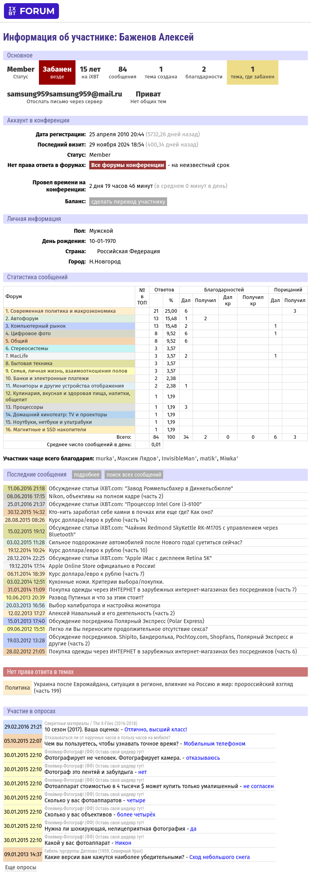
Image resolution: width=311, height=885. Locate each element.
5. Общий (17, 341)
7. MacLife (17, 356)
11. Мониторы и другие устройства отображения (65, 386)
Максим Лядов (137, 458)
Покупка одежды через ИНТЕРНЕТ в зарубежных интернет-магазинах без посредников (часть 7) (172, 589)
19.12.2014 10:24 (26, 550)
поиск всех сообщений (134, 474)
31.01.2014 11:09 (26, 589)
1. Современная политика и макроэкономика (61, 311)
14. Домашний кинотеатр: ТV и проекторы (56, 415)
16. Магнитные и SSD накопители (46, 430)
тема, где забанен (252, 72)
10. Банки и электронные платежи (47, 378)
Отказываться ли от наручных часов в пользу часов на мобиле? (107, 737)
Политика (17, 688)
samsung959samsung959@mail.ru (64, 94)
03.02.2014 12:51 (26, 582)
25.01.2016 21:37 (26, 504)
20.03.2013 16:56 (25, 605)
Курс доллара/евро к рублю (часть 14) (98, 520)
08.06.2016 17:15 (26, 496)
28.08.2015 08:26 (25, 520)
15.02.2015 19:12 (26, 531)
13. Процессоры (24, 407)
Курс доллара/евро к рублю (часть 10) (98, 550)
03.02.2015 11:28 (26, 542)
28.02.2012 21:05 (25, 651)
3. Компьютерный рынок (36, 326)
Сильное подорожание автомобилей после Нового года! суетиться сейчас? (145, 542)
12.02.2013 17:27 (26, 613)
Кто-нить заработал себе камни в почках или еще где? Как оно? (131, 512)
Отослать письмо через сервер (65, 101)
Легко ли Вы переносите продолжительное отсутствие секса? (128, 629)
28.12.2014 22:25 (26, 558)
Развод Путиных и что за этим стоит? (96, 597)
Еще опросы (21, 867)
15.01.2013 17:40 (26, 621)
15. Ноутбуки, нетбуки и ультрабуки (49, 422)
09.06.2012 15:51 (26, 629)
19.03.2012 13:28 (26, 640)
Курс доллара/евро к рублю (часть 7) (96, 574)
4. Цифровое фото (28, 333)
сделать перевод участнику (128, 201)
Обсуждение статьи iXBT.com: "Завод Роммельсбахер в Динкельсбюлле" (141, 488)
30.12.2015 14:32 (26, 512)
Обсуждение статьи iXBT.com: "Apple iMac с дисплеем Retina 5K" (130, 558)
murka (104, 458)
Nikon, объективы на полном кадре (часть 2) (106, 496)
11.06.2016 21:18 (26, 488)
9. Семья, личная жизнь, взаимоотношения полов (66, 371)
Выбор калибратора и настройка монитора (104, 605)
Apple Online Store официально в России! (102, 566)
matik (207, 458)
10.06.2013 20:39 (25, 597)
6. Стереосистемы (27, 348)
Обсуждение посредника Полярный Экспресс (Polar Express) (126, 621)
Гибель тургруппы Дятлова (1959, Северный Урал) (93, 851)
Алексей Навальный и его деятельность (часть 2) (112, 613)
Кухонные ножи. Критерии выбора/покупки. (106, 582)
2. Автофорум (22, 318)
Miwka (228, 458)
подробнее (86, 474)
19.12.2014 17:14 (27, 566)
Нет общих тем (149, 97)
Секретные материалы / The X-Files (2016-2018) (90, 723)
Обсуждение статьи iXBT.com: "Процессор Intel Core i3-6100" (125, 504)
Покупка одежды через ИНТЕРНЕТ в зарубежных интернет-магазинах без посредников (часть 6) (173, 651)
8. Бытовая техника (29, 363)
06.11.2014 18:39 (26, 574)
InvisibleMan (178, 458)
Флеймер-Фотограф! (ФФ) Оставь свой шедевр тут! (94, 752)
